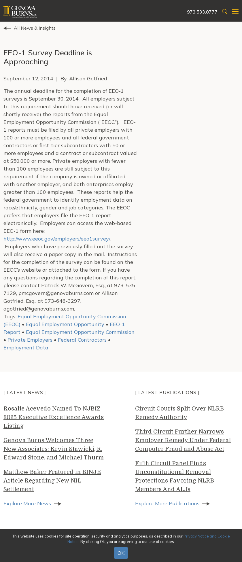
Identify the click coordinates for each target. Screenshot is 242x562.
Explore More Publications (167, 503)
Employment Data (25, 347)
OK (121, 553)
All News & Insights (35, 28)
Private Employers (29, 339)
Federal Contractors (82, 339)
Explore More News (27, 503)
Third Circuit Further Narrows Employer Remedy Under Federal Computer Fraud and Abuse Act (183, 440)
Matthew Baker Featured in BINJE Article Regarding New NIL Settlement (52, 481)
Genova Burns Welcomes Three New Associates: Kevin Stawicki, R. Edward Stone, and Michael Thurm (53, 449)
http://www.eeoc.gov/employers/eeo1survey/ (56, 238)
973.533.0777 (202, 12)
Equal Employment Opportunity (65, 324)
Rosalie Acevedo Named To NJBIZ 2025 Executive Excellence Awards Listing (53, 417)
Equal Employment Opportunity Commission (80, 332)
